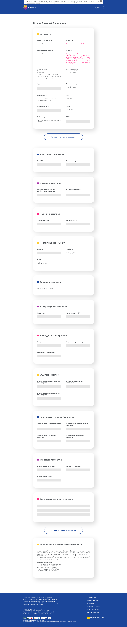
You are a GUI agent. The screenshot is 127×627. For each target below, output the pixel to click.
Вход (98, 7)
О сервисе (90, 603)
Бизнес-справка (92, 601)
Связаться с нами (93, 612)
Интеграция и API (93, 609)
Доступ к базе (91, 598)
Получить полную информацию (63, 137)
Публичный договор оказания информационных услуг (33, 620)
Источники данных (93, 606)
